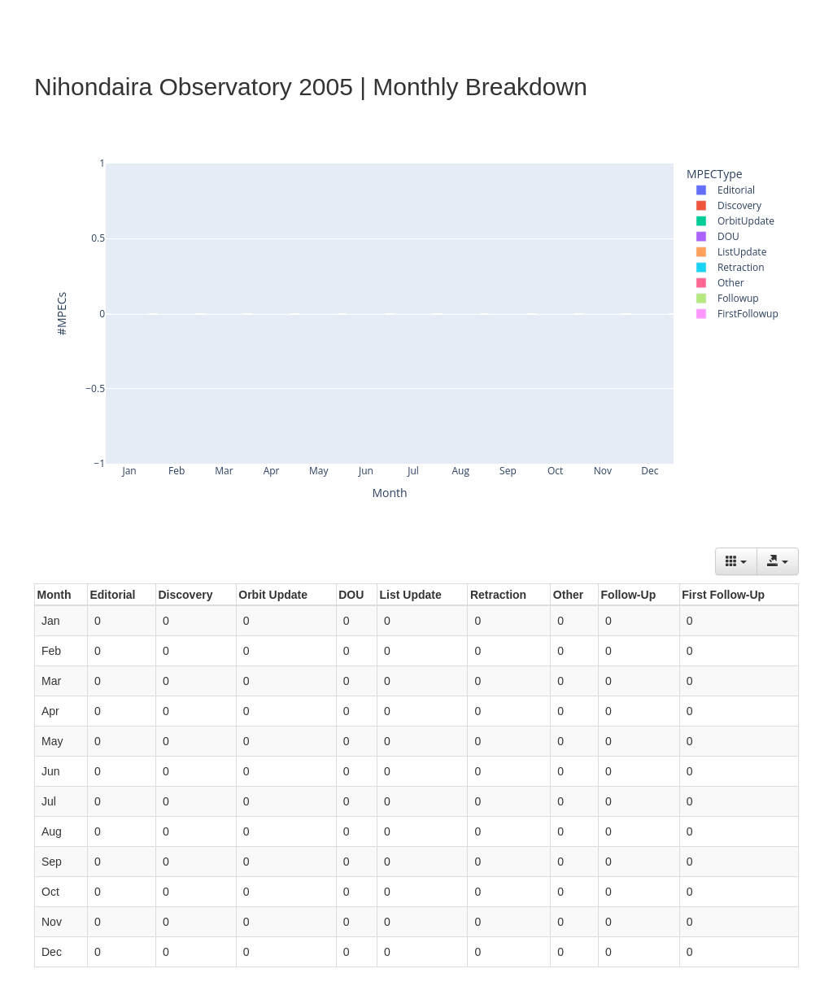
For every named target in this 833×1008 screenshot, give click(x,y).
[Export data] (778, 561)
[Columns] (736, 561)
